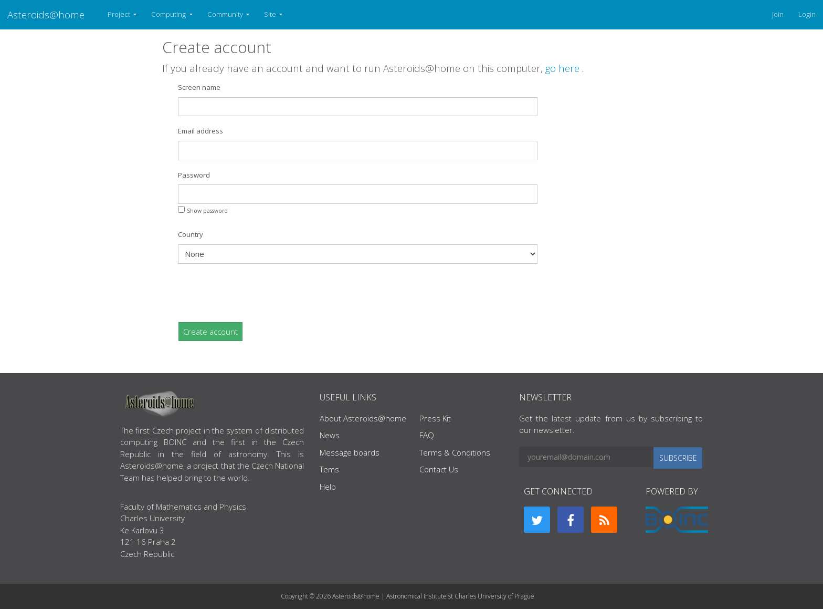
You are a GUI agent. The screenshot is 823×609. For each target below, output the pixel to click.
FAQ (426, 435)
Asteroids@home (46, 14)
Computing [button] (169, 14)
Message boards (349, 452)
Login (807, 14)
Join (778, 14)
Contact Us (438, 469)
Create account (210, 331)
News (330, 435)
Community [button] (226, 14)
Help (328, 486)
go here (563, 68)
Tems (329, 469)
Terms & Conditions (454, 452)
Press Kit (435, 418)
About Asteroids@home (363, 418)
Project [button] (120, 14)
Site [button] (271, 14)
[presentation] (257, 292)
